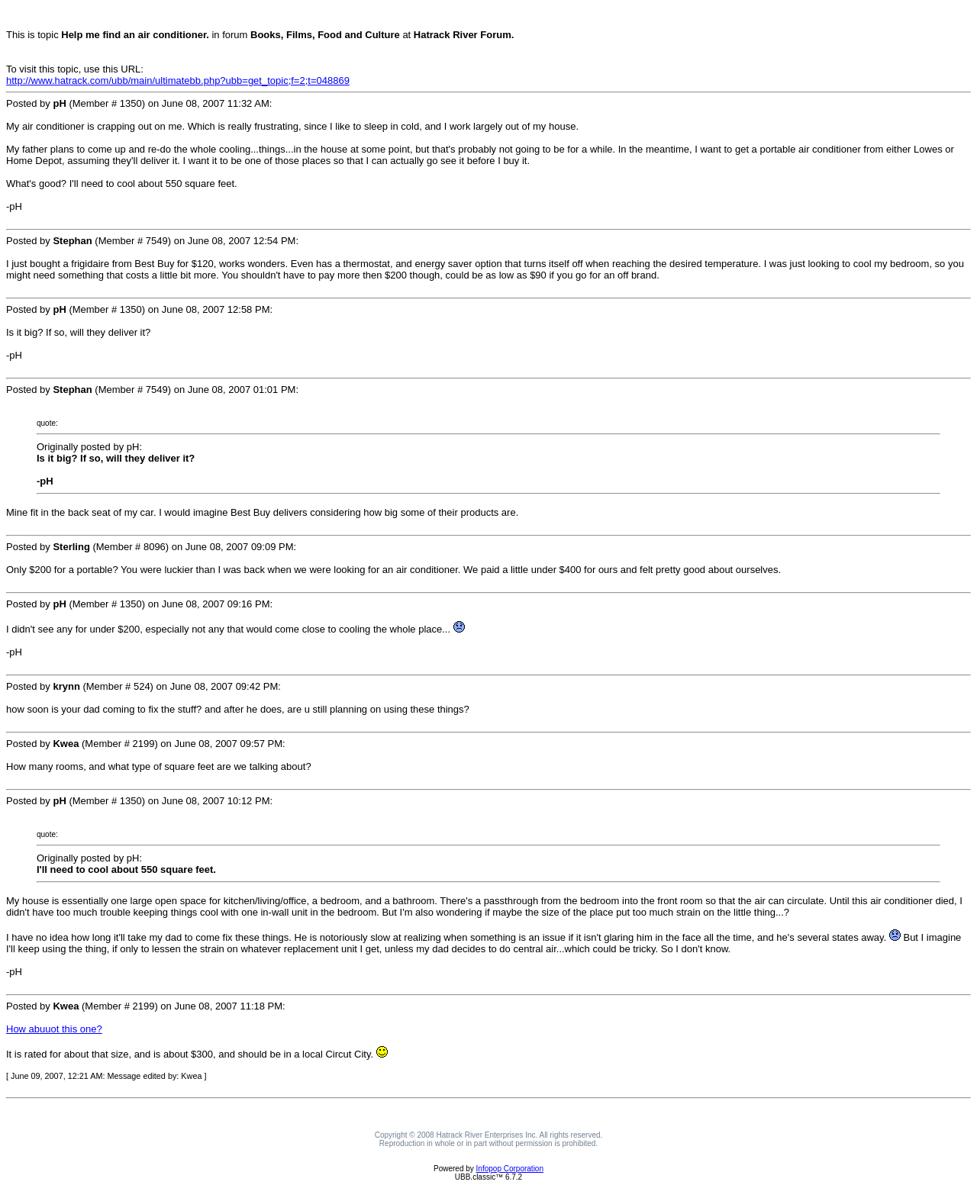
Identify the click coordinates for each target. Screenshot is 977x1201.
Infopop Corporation (509, 1168)
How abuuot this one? (54, 1029)
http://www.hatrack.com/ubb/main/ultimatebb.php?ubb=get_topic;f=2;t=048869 (178, 80)
